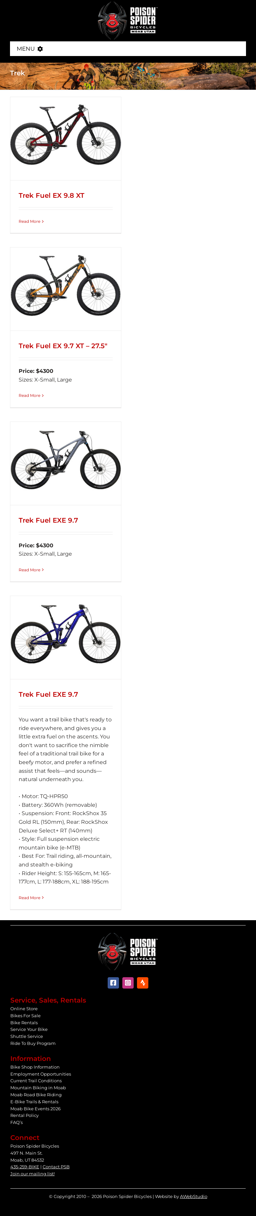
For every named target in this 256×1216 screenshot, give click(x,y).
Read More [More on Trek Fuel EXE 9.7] (29, 569)
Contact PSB (56, 1166)
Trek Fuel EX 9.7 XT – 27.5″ (63, 346)
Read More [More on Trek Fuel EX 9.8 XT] (29, 221)
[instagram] (128, 983)
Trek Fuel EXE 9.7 (48, 520)
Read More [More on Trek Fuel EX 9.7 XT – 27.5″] (29, 395)
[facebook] (113, 983)
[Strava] (142, 983)
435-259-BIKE (24, 1166)
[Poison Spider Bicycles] (128, 3)
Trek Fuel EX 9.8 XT (51, 195)
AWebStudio (193, 1196)
